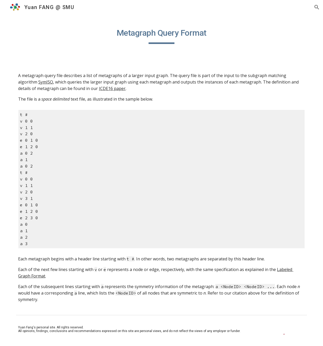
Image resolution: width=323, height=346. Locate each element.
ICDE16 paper (112, 88)
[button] (317, 7)
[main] (161, 34)
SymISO (45, 82)
